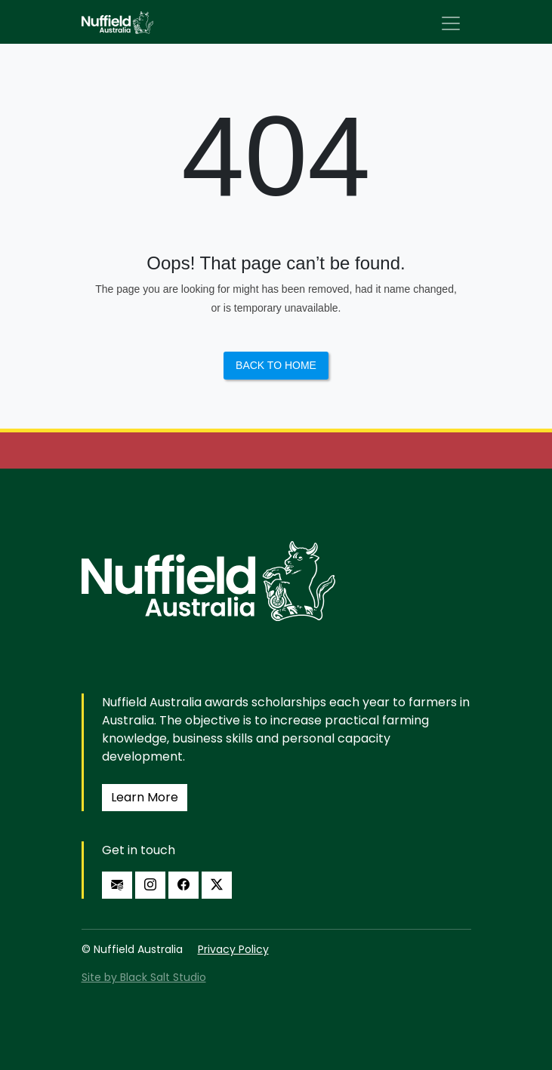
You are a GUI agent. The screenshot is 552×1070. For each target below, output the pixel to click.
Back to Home (276, 365)
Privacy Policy (233, 949)
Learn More (144, 797)
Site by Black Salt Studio (144, 977)
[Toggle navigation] (450, 23)
